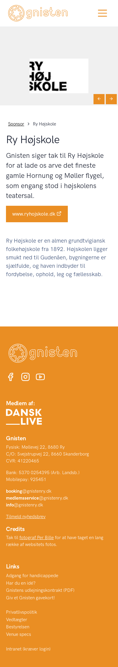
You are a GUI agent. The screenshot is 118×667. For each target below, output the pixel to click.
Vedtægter (16, 619)
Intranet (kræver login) (28, 649)
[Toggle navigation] (102, 13)
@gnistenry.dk (28, 491)
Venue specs (18, 634)
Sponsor (16, 124)
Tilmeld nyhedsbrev (25, 516)
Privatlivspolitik (21, 612)
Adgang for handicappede (32, 575)
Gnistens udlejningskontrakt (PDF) (40, 590)
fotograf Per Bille (36, 537)
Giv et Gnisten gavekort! (30, 598)
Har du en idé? (21, 583)
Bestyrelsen (17, 627)
